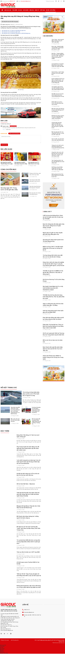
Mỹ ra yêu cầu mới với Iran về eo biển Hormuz (15, 419)
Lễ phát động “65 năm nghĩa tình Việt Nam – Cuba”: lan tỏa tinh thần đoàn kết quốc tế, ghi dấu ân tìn (57, 125)
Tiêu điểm (14, 10)
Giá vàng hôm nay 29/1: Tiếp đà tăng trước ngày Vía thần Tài (7, 164)
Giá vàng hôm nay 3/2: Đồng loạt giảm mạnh (11, 31)
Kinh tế (37, 10)
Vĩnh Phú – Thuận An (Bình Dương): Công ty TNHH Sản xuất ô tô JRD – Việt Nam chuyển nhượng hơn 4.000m (58, 56)
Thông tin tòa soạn (50, 1)
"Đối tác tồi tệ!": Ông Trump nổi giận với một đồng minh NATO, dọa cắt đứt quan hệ (28, 575)
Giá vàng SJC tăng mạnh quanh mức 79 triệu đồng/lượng (53, 240)
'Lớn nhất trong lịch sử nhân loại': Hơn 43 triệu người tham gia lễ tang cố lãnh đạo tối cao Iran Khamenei (28, 461)
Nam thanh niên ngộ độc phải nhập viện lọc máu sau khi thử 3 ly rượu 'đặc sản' (53, 348)
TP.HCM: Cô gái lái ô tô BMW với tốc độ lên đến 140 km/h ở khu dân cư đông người (53, 272)
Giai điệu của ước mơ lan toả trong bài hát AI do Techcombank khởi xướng (58, 95)
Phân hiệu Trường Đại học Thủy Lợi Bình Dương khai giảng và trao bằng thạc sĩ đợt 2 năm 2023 (53, 326)
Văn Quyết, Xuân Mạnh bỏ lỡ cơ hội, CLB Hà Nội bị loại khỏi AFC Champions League (53, 288)
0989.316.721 (12, 1)
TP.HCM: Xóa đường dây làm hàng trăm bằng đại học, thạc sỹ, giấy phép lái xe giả (53, 296)
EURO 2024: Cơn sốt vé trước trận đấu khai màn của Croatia (57, 103)
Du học (20, 10)
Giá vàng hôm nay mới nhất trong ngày (10, 21)
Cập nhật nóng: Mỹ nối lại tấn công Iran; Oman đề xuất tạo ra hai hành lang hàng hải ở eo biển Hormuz (15, 410)
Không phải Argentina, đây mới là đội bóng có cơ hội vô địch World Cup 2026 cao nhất (28, 589)
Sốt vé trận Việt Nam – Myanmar (26, 483)
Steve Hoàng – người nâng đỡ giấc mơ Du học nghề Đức (58, 73)
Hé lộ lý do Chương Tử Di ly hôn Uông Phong (53, 280)
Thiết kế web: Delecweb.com (58, 646)
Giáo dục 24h (7, 10)
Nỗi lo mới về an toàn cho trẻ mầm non (52, 340)
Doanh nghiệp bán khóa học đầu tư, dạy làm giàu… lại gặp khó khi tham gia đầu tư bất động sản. (58, 80)
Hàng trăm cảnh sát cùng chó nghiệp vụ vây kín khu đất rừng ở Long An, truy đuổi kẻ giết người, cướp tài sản (53, 263)
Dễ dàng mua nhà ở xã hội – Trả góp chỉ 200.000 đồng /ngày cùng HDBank (58, 117)
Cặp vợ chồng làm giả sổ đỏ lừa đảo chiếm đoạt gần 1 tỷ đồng (53, 304)
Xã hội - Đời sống (50, 10)
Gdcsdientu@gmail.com (26, 1)
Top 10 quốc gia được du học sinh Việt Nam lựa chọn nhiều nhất (58, 161)
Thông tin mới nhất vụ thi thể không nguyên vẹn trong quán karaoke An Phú (58, 146)
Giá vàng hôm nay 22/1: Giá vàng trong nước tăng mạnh (20, 164)
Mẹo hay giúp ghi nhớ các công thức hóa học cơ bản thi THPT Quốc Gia (58, 133)
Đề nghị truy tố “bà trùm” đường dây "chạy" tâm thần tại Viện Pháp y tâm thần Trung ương (28, 528)
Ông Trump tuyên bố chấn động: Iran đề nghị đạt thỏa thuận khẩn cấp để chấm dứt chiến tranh (28, 448)
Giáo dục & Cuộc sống (45, 643)
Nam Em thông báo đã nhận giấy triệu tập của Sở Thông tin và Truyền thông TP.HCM (53, 225)
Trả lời (4, 129)
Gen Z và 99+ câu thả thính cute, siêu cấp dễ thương (58, 139)
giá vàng (6, 42)
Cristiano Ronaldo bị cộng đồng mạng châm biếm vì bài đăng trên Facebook (36, 409)
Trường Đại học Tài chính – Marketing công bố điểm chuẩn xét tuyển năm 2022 (58, 65)
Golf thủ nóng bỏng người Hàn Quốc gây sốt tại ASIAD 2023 (53, 311)
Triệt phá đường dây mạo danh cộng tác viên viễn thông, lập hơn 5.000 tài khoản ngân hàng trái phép (28, 494)
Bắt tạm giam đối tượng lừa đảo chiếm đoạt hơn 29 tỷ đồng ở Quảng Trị (36, 421)
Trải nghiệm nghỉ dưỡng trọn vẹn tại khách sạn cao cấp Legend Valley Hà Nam (58, 88)
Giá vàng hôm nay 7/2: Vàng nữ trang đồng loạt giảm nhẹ (14, 30)
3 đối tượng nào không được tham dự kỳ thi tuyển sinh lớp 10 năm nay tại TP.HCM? (53, 217)
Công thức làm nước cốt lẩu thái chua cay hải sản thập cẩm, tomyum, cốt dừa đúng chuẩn (57, 154)
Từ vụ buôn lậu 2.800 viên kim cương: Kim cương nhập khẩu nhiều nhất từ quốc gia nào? (28, 541)
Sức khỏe (25, 10)
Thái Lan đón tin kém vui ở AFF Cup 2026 (28, 552)
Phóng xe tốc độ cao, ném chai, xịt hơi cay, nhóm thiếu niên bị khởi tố (35, 175)
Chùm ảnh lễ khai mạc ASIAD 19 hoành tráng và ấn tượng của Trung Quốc (53, 357)
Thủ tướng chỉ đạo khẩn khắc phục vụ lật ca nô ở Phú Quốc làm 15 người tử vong (31, 394)
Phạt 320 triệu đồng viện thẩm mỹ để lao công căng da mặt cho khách (53, 318)
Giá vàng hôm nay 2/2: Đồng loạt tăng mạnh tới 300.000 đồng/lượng (16, 33)
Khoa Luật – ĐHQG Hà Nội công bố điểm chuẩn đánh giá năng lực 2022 (57, 48)
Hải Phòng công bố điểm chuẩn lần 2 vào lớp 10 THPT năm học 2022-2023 (57, 168)
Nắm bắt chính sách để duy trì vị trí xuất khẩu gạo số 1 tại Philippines (58, 110)
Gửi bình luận (4, 144)
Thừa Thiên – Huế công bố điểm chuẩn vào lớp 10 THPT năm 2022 (58, 41)
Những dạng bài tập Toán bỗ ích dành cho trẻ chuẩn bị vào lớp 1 (58, 175)
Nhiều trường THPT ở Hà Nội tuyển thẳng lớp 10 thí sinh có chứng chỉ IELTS (53, 248)
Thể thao (42, 10)
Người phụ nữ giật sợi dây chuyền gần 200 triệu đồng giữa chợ (53, 233)
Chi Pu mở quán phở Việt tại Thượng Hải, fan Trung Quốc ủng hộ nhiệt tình (53, 333)
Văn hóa (32, 10)
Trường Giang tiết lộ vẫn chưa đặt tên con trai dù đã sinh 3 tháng (53, 256)
